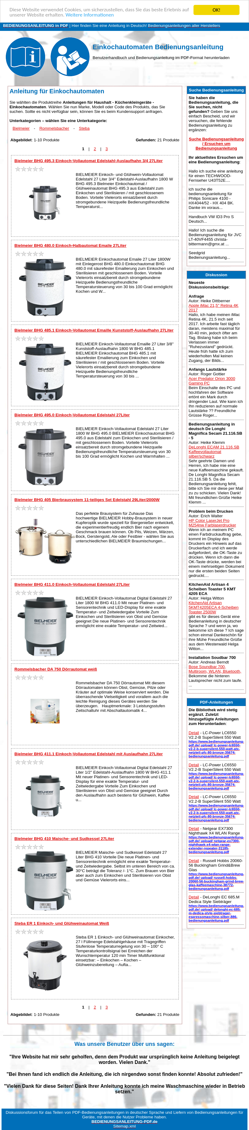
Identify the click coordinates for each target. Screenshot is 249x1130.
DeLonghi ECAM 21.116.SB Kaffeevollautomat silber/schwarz (214, 452)
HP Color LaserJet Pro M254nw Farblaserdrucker (212, 522)
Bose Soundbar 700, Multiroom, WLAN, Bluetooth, (215, 669)
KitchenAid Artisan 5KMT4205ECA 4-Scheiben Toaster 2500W (214, 607)
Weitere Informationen (90, 15)
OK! (216, 10)
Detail (194, 732)
